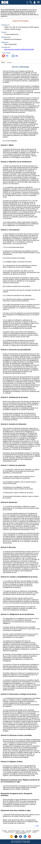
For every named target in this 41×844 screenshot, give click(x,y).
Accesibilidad (36, 830)
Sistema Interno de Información (23, 832)
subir (37, 826)
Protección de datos (9, 832)
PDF (7, 56)
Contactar (4, 830)
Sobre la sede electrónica (14, 830)
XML (16, 56)
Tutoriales (34, 832)
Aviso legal (28, 830)
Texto (2, 62)
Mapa (23, 830)
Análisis (9, 62)
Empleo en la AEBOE (20, 833)
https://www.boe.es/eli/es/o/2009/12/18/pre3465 (19, 49)
